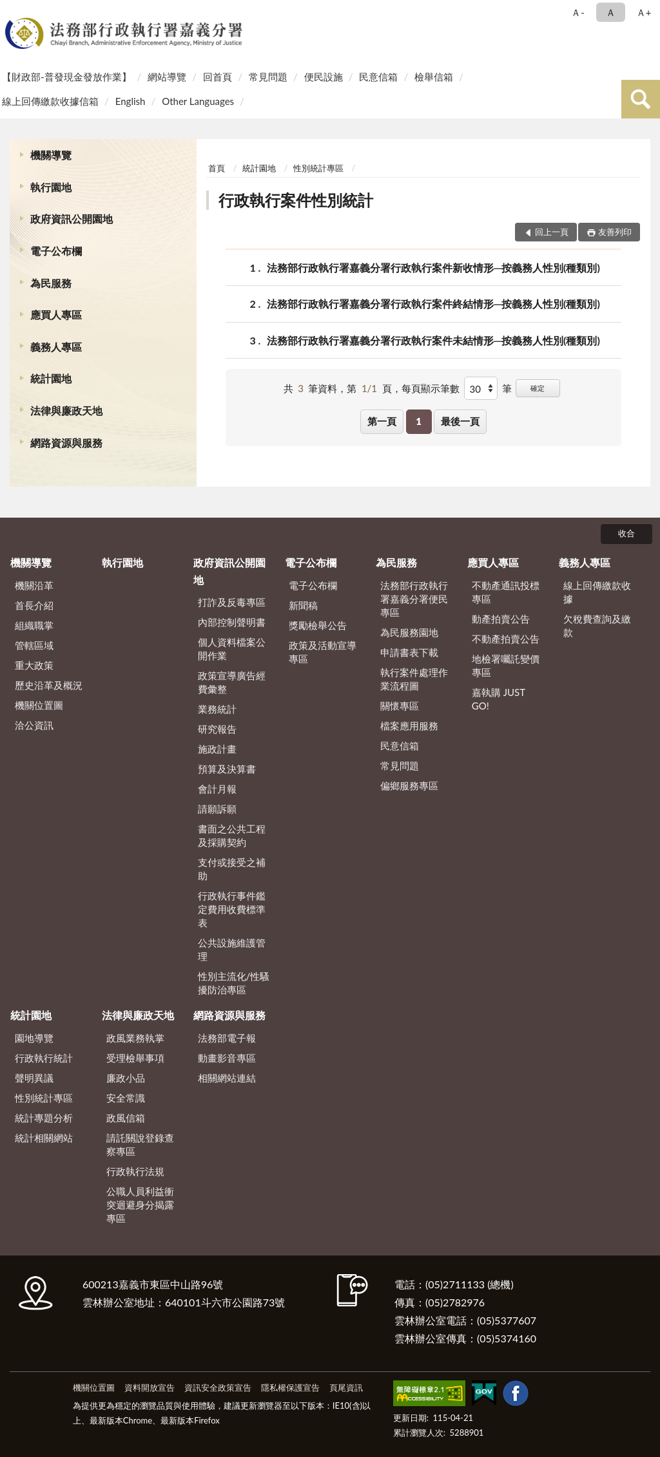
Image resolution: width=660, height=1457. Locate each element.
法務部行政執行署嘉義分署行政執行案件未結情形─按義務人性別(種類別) (433, 340)
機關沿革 (34, 585)
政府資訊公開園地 (71, 218)
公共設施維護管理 (232, 949)
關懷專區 (399, 705)
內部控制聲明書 (232, 622)
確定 (537, 388)
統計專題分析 (44, 1117)
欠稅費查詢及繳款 (597, 625)
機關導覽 (51, 155)
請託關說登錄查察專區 (140, 1144)
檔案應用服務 (409, 725)
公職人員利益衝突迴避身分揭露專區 (140, 1204)
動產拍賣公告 (501, 619)
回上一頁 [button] (551, 232)
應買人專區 (56, 314)
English (130, 101)
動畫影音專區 (227, 1058)
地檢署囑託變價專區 (505, 665)
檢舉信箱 (433, 76)
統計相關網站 (44, 1137)
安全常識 (125, 1098)
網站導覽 (167, 76)
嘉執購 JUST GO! (498, 698)
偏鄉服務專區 (409, 785)
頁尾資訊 (346, 1387)
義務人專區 (56, 347)
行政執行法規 (135, 1171)
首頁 (216, 168)
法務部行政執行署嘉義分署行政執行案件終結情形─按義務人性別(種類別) (433, 303)
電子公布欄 (56, 251)
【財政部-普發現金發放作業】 (66, 76)
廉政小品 (125, 1078)
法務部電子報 (227, 1038)
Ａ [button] (611, 12)
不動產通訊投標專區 (505, 592)
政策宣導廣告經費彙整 (232, 682)
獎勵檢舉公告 (318, 625)
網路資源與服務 (66, 443)
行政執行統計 (44, 1058)
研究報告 (217, 729)
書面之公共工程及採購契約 (232, 835)
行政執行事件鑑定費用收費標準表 (232, 909)
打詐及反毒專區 (232, 602)
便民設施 (323, 76)
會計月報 (217, 788)
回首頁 (217, 76)
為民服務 (51, 283)
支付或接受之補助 (232, 868)
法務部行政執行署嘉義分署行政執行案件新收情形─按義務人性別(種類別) (433, 267)
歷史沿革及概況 (48, 685)
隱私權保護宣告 (290, 1387)
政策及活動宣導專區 (322, 651)
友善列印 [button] (615, 232)
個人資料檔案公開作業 (232, 648)
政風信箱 (125, 1117)
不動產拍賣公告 (505, 638)
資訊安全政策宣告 (217, 1387)
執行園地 (51, 187)
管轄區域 (34, 645)
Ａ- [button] (578, 12)
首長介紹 (34, 605)
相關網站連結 (227, 1078)
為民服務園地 (409, 632)
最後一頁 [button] (460, 421)
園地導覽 (34, 1038)
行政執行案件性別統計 (295, 200)
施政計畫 (217, 749)
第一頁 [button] (381, 421)
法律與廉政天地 (66, 410)
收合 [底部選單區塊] (626, 533)
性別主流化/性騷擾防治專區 (234, 982)
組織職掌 (34, 625)
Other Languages (198, 101)
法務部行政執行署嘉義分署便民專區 (414, 598)
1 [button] (419, 421)
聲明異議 (34, 1078)
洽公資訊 (34, 725)
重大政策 (34, 665)
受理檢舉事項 (135, 1058)
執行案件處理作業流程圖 (414, 678)
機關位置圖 (39, 705)
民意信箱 (378, 76)
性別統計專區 (318, 168)
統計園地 (51, 378)
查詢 (640, 99)
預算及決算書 (227, 769)
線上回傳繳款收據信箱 (50, 101)
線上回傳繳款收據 (597, 592)
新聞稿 (303, 605)
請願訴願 (217, 808)
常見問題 (268, 76)
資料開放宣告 (149, 1387)
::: (12, 11)
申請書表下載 (409, 652)
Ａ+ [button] (644, 12)
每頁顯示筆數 (431, 388)
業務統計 (217, 709)
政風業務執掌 (135, 1038)
